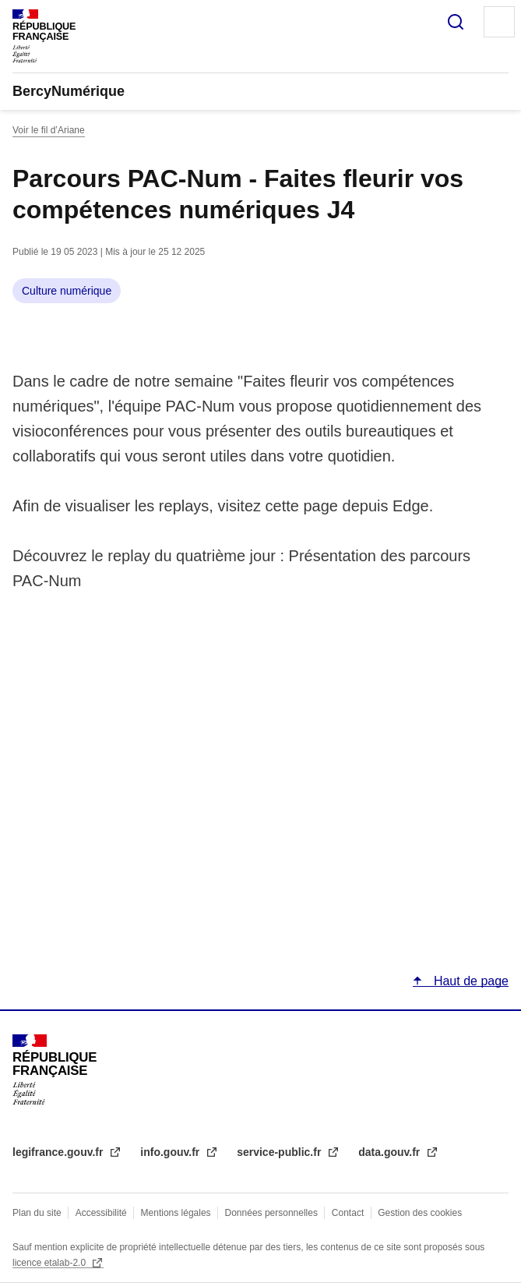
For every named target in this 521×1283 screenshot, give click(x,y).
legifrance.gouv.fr (59, 1152)
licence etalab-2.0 (50, 1262)
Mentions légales (176, 1212)
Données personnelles (271, 1212)
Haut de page (469, 981)
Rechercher (455, 21)
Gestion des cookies (420, 1212)
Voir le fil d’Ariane (48, 130)
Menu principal (499, 21)
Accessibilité (101, 1212)
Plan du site (37, 1212)
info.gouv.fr (171, 1152)
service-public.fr (280, 1152)
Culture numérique (66, 291)
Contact (348, 1212)
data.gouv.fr (390, 1152)
